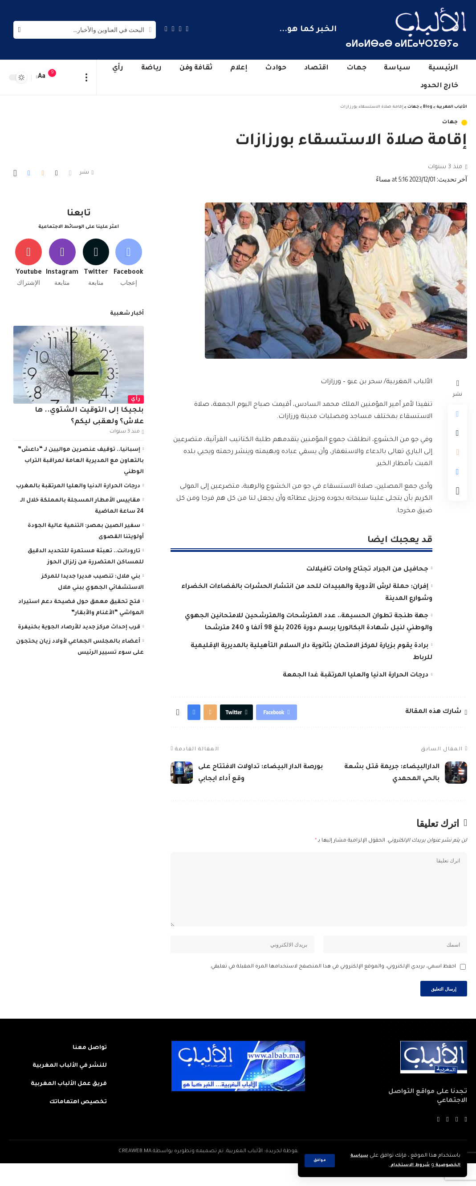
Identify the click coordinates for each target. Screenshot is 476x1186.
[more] (87, 77)
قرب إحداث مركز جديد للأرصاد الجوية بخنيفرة (79, 624)
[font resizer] (42, 77)
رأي (136, 396)
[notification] (56, 77)
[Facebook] (187, 29)
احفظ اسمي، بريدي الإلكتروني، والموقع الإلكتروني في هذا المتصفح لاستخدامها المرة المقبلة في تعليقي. (333, 986)
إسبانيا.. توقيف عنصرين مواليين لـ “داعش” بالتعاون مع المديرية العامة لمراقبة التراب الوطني (81, 458)
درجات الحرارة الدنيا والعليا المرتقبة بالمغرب (78, 483)
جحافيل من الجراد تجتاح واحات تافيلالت (367, 569)
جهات (450, 122)
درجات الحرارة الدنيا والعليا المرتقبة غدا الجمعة (355, 675)
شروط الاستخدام (401, 1165)
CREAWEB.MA (134, 1174)
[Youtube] (28, 257)
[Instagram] (166, 29)
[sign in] (69, 77)
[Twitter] (180, 29)
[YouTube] (173, 29)
